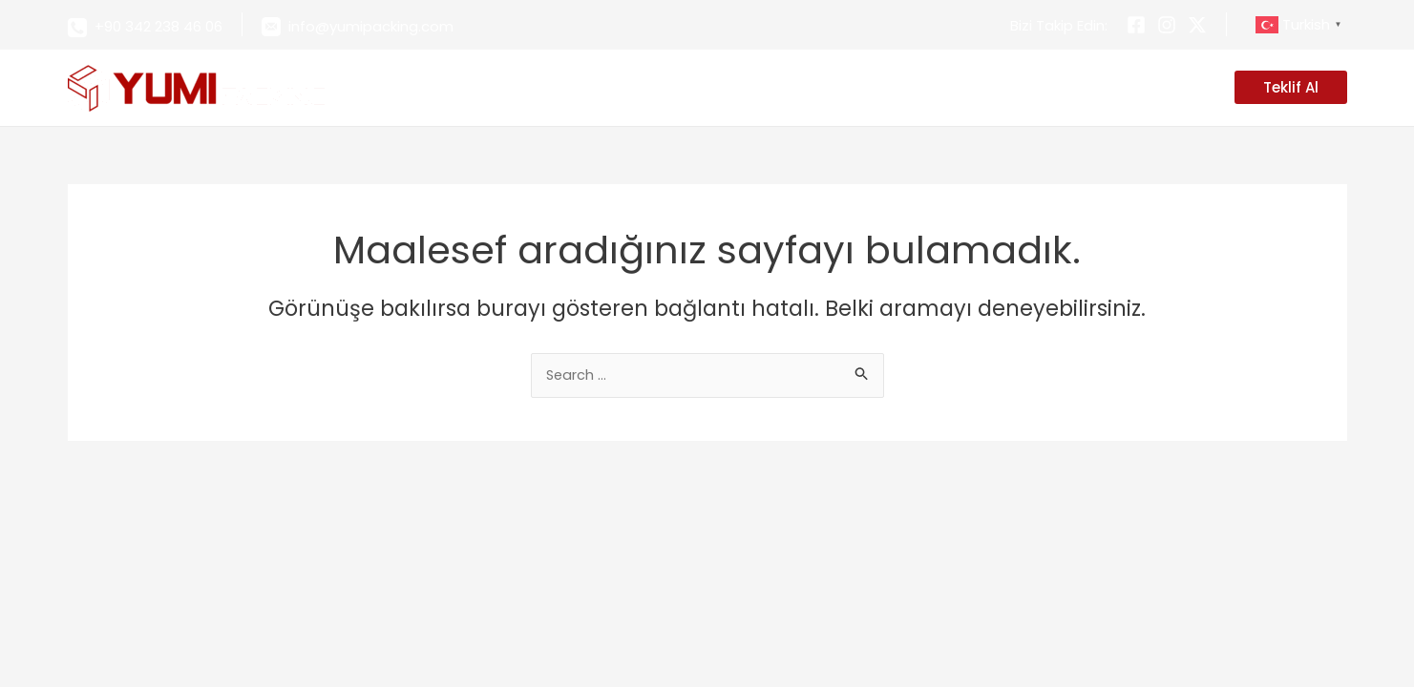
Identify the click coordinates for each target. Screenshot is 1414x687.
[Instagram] (1166, 24)
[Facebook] (1136, 24)
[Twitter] (1197, 24)
